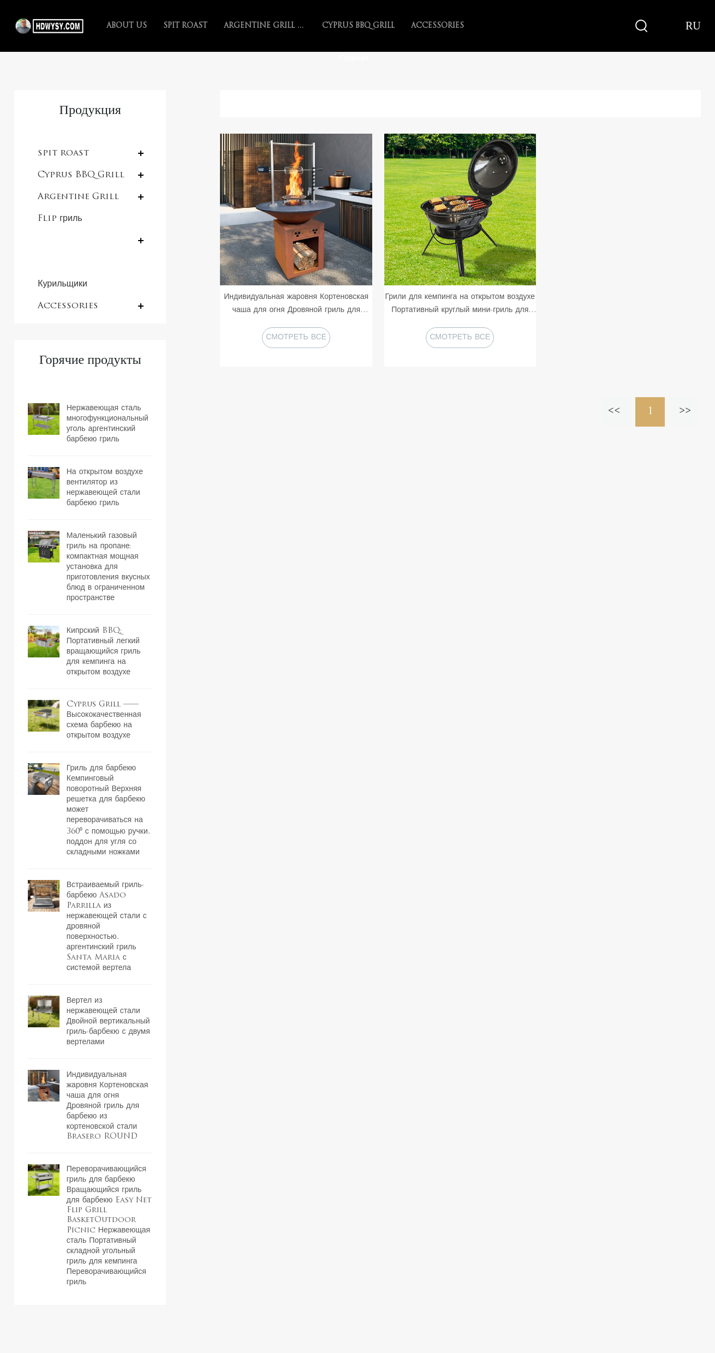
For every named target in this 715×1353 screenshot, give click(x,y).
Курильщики (62, 284)
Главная (353, 59)
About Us (126, 25)
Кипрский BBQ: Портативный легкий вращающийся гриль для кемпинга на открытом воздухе (104, 651)
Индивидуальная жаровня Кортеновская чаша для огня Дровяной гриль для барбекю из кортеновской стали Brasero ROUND (107, 1106)
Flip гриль (60, 218)
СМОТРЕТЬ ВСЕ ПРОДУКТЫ (296, 340)
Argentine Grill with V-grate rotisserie (265, 25)
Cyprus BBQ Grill (358, 25)
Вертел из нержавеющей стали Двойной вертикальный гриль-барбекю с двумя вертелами (108, 1021)
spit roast (185, 25)
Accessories (437, 25)
